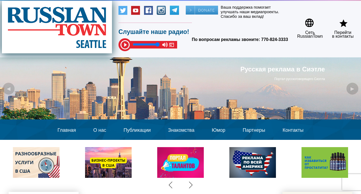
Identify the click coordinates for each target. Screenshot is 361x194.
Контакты (293, 130)
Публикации (137, 130)
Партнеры (254, 130)
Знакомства (181, 130)
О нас (99, 130)
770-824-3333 (274, 39)
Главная (67, 130)
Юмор (218, 130)
